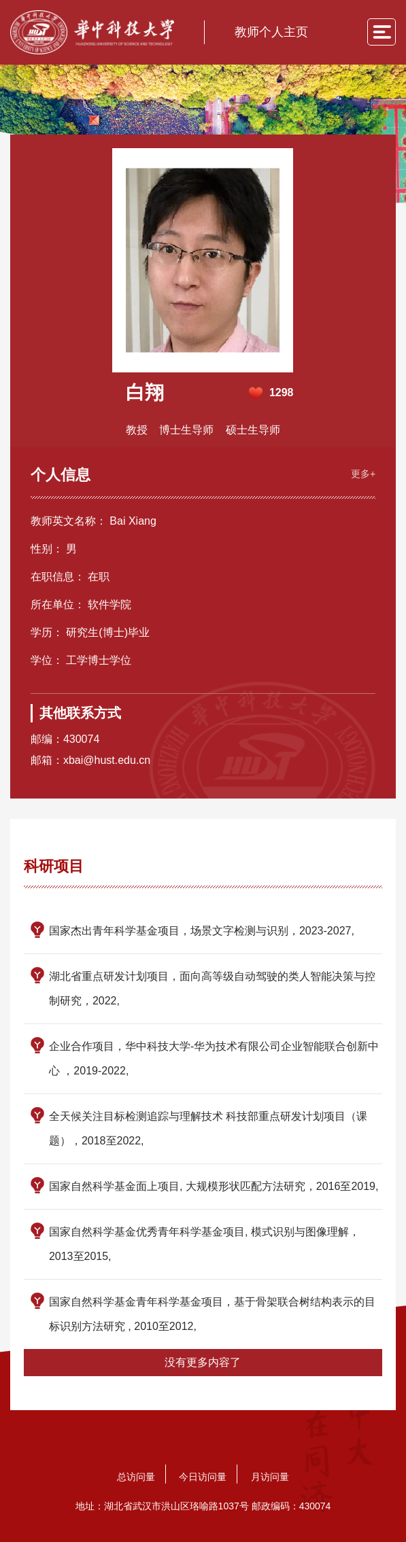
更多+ (363, 473)
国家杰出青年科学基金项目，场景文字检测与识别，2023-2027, (201, 930)
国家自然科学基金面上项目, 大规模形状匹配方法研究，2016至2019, (214, 1186)
